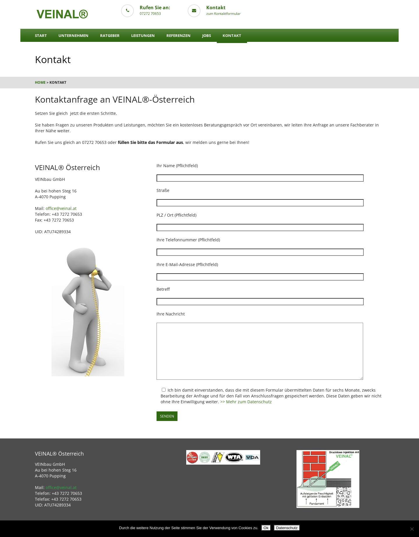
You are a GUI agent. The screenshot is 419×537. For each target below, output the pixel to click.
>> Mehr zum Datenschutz (246, 401)
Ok (266, 528)
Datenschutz (287, 528)
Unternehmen (73, 35)
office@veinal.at (61, 208)
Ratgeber (110, 35)
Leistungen (143, 35)
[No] (412, 529)
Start (41, 35)
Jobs (206, 35)
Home (40, 82)
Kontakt (232, 35)
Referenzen (178, 35)
